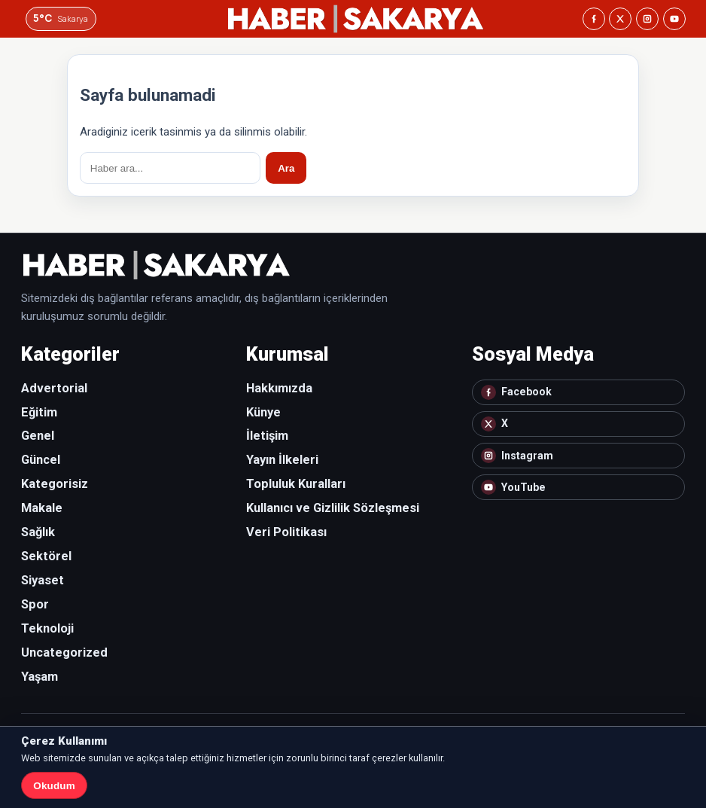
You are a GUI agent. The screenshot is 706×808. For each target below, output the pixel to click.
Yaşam (39, 676)
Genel (37, 435)
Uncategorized (64, 652)
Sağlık (38, 532)
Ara (286, 168)
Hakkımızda (279, 388)
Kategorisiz (54, 484)
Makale (41, 508)
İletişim (267, 435)
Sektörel (46, 556)
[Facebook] (594, 19)
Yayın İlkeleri (282, 460)
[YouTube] (674, 19)
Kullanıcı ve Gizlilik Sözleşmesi (332, 508)
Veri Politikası (286, 532)
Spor (35, 604)
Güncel (40, 460)
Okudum (54, 785)
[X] (620, 19)
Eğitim (39, 412)
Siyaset (42, 580)
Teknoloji (47, 628)
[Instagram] (647, 19)
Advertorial (54, 388)
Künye (263, 412)
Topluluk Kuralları (295, 484)
